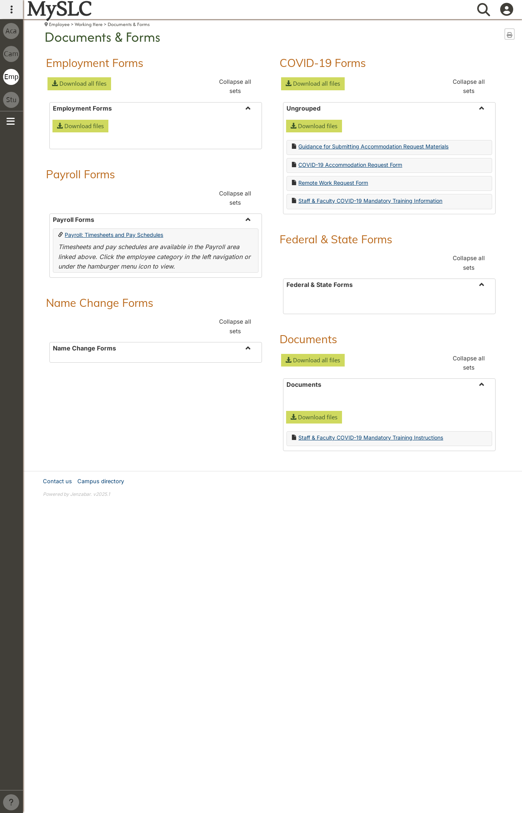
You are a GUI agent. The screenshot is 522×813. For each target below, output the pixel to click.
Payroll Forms (80, 288)
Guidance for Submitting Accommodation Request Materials (373, 146)
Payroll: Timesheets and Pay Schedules (114, 349)
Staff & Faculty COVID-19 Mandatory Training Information (370, 200)
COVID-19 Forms (323, 63)
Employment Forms (94, 63)
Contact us (57, 622)
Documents (308, 453)
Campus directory (100, 622)
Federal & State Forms (336, 239)
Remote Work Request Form (333, 182)
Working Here (89, 24)
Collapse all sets (235, 86)
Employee (59, 24)
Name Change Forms (99, 417)
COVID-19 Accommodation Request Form (350, 164)
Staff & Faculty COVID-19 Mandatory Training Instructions (370, 552)
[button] (79, 83)
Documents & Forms (129, 24)
